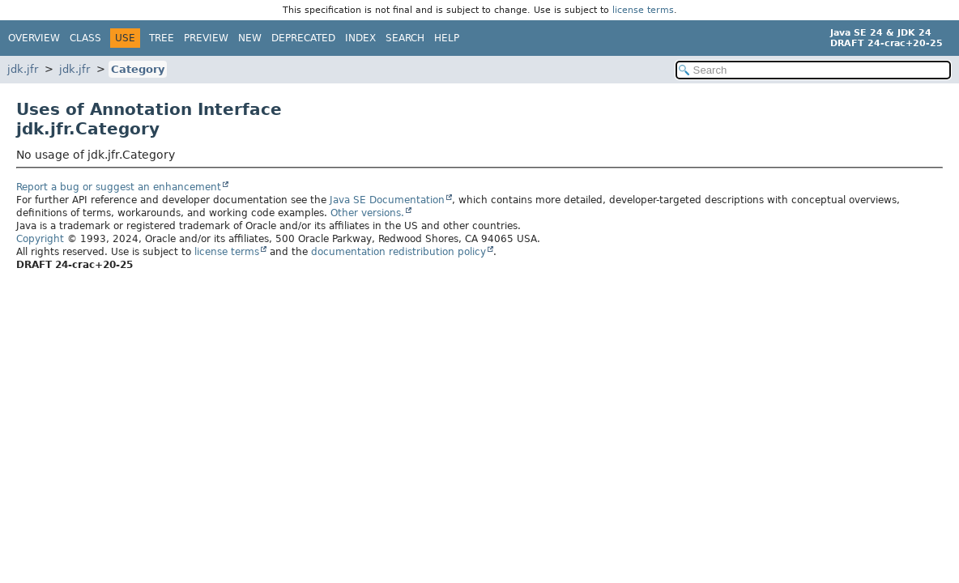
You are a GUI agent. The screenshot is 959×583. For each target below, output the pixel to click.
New (250, 38)
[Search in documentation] (813, 70)
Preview (206, 38)
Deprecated (303, 38)
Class (85, 38)
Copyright (40, 239)
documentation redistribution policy (398, 251)
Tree (161, 38)
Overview (34, 38)
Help (446, 38)
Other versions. (367, 213)
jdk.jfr (22, 69)
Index (360, 38)
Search (405, 38)
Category (137, 69)
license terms (643, 10)
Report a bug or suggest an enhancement (118, 187)
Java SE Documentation (387, 200)
